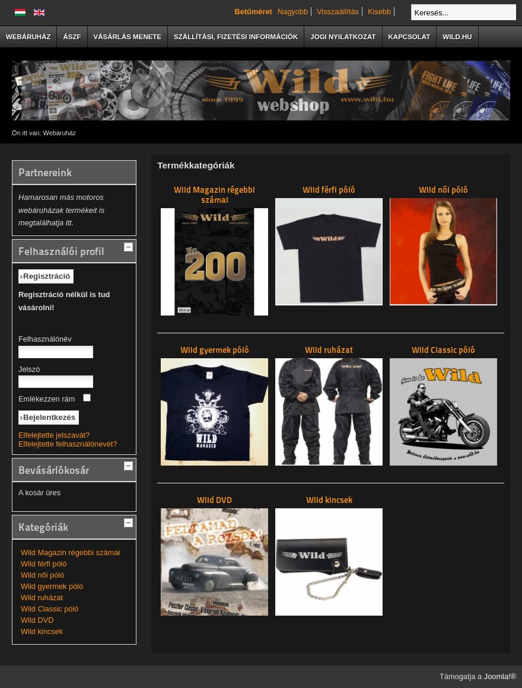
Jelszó (29, 369)
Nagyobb (293, 11)
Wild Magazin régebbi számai (70, 552)
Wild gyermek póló (52, 586)
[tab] (130, 245)
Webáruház (28, 36)
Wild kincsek (42, 631)
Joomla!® (500, 676)
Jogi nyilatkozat (342, 36)
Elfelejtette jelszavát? (54, 435)
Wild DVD (37, 620)
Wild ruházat (42, 597)
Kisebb (379, 11)
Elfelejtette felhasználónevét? (67, 443)
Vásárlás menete (128, 36)
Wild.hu (457, 36)
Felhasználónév (45, 339)
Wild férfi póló (44, 563)
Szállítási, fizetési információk (236, 36)
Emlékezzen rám (46, 398)
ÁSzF (72, 36)
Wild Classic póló (49, 608)
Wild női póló (42, 575)
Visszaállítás (338, 11)
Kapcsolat (410, 36)
